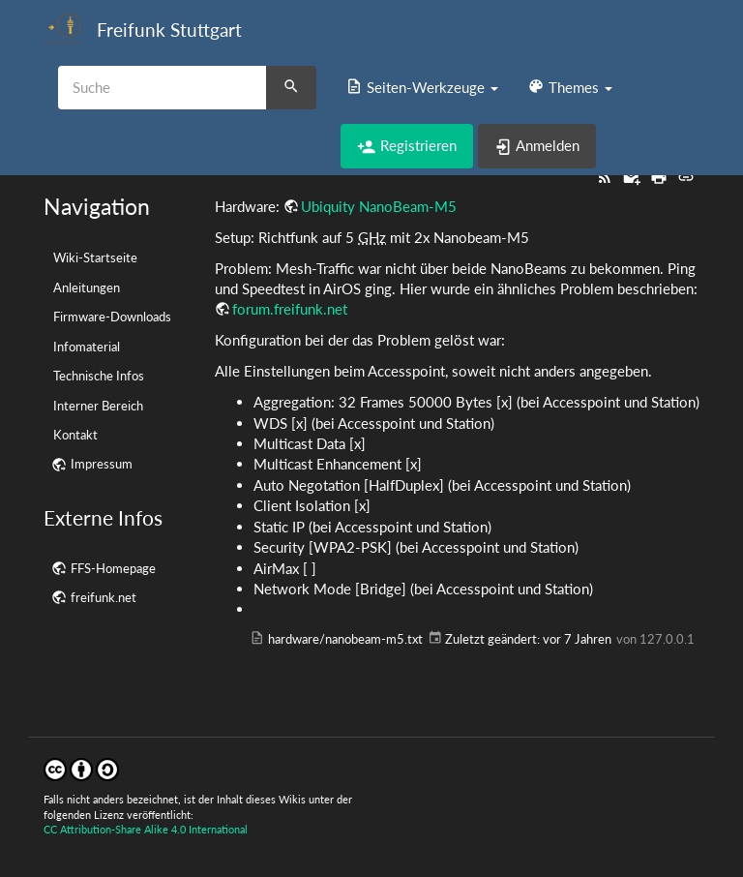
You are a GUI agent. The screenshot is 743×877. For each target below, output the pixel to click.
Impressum (102, 463)
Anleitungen (86, 287)
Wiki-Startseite (95, 257)
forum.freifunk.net (289, 309)
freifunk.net (103, 597)
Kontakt (75, 434)
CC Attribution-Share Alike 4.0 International (146, 829)
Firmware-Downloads (112, 316)
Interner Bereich (98, 405)
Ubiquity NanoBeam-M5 (379, 206)
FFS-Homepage (113, 568)
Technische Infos (98, 375)
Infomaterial (86, 346)
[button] (422, 87)
